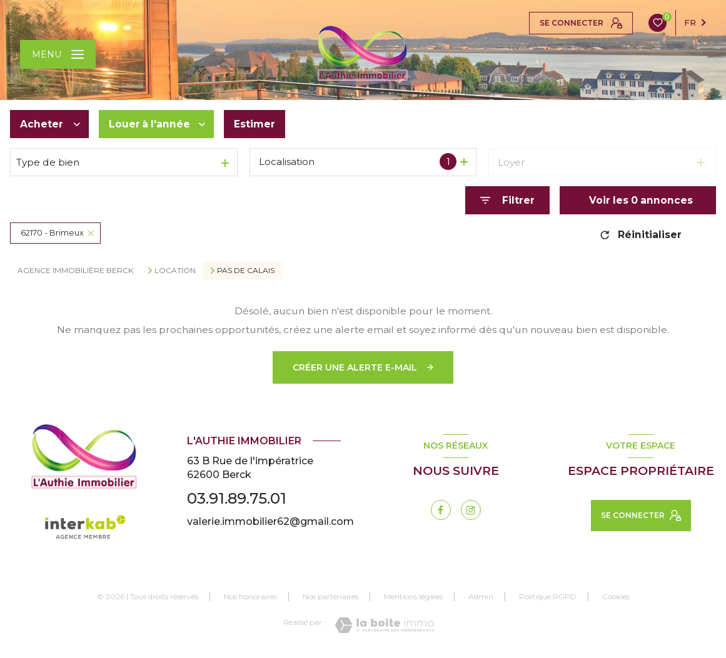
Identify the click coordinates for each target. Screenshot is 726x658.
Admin (480, 596)
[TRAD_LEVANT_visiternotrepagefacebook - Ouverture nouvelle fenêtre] (441, 510)
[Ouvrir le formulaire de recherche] (507, 200)
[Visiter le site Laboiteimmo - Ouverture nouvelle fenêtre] (384, 625)
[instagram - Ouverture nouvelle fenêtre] (471, 510)
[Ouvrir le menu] (58, 54)
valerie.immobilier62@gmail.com (270, 521)
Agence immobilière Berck (75, 270)
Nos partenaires (330, 596)
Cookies (616, 596)
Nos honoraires (250, 596)
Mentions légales (413, 596)
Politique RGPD (548, 596)
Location (175, 270)
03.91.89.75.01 (236, 498)
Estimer (254, 124)
